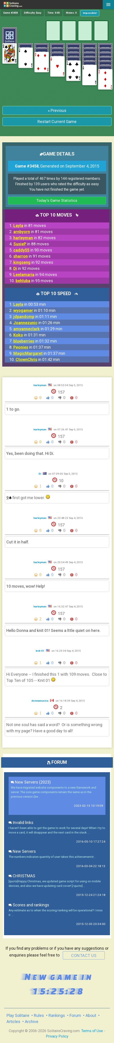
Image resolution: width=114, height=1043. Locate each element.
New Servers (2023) (31, 782)
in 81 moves (29, 225)
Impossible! (90, 13)
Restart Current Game (57, 121)
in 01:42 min (38, 359)
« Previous (57, 110)
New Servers (22, 851)
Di (40, 473)
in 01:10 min (34, 310)
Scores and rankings (29, 904)
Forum (75, 1015)
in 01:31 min (29, 335)
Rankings (57, 1015)
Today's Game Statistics (57, 200)
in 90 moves (32, 250)
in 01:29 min (37, 328)
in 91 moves (32, 256)
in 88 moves (31, 244)
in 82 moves (34, 237)
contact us (83, 955)
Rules (39, 1015)
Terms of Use (92, 1031)
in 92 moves (33, 262)
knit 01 (40, 650)
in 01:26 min (36, 322)
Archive (31, 1021)
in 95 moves (34, 280)
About (91, 1015)
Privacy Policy (57, 1036)
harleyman (40, 385)
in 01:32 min (35, 341)
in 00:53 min (29, 304)
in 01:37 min (32, 347)
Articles (13, 1021)
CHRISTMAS (22, 875)
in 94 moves (35, 274)
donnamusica (40, 700)
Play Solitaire (18, 1015)
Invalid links (21, 822)
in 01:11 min (35, 316)
